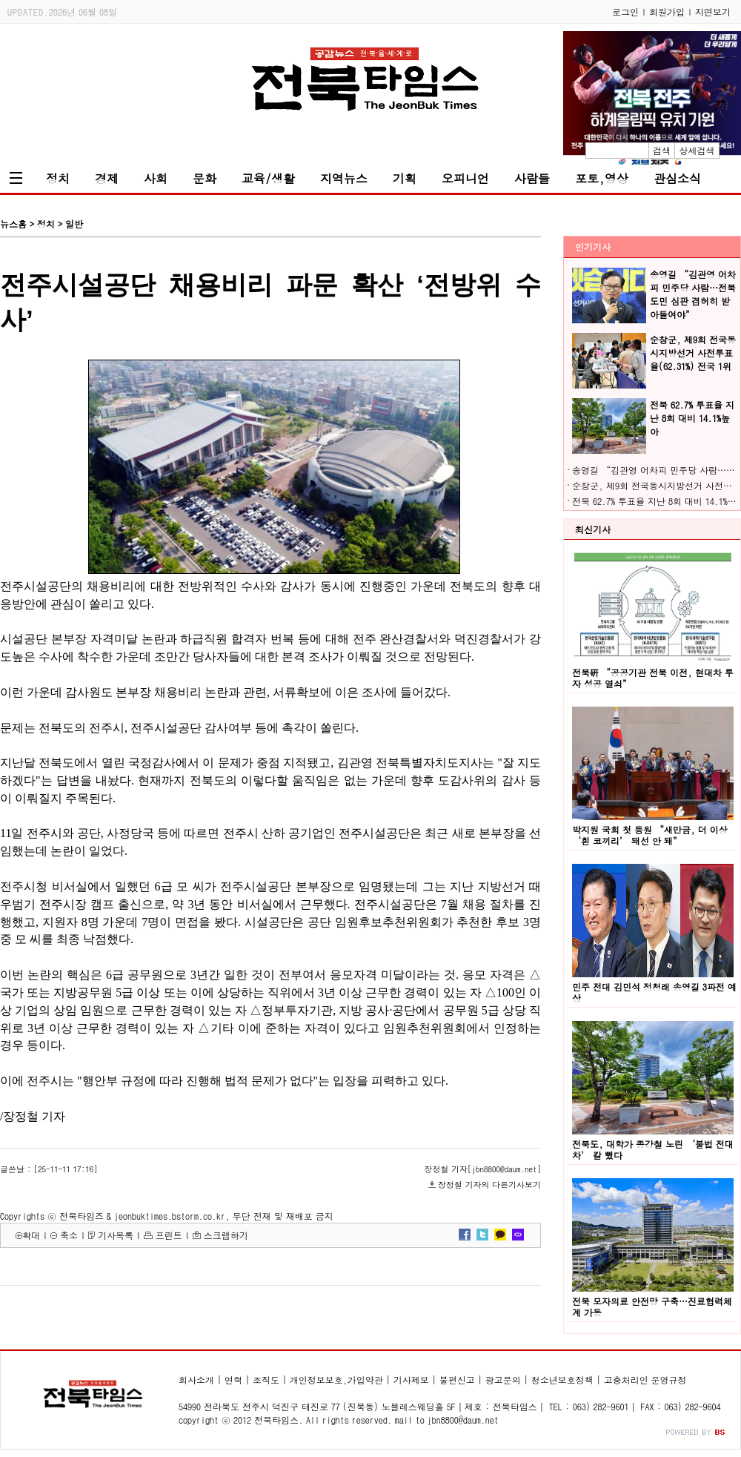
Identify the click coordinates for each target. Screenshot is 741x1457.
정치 (58, 178)
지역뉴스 (344, 178)
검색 (662, 150)
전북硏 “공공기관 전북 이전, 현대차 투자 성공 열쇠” (653, 678)
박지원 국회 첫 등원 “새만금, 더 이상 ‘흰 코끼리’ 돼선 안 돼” (650, 835)
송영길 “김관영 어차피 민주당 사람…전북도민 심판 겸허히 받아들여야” (693, 294)
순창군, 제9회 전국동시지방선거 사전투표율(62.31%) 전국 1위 (693, 352)
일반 (74, 223)
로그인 (625, 11)
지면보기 (713, 11)
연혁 (233, 1379)
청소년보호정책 (562, 1379)
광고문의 (503, 1379)
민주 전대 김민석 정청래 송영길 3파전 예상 (654, 992)
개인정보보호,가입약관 (336, 1379)
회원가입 (667, 11)
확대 (31, 1235)
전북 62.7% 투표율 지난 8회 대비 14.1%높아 (692, 417)
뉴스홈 (13, 223)
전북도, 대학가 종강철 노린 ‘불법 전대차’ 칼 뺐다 (653, 1149)
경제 (107, 178)
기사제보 (411, 1379)
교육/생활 (268, 178)
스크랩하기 (226, 1235)
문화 (204, 178)
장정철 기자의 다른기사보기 (489, 1184)
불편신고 (457, 1379)
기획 (404, 178)
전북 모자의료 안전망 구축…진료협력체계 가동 (652, 1306)
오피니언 (465, 178)
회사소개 (196, 1379)
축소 (69, 1235)
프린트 (169, 1235)
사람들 (532, 178)
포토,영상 (601, 178)
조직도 (266, 1379)
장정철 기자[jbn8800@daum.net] (483, 1168)
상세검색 (697, 150)
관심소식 (677, 178)
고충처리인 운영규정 (645, 1379)
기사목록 (115, 1235)
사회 (155, 178)
